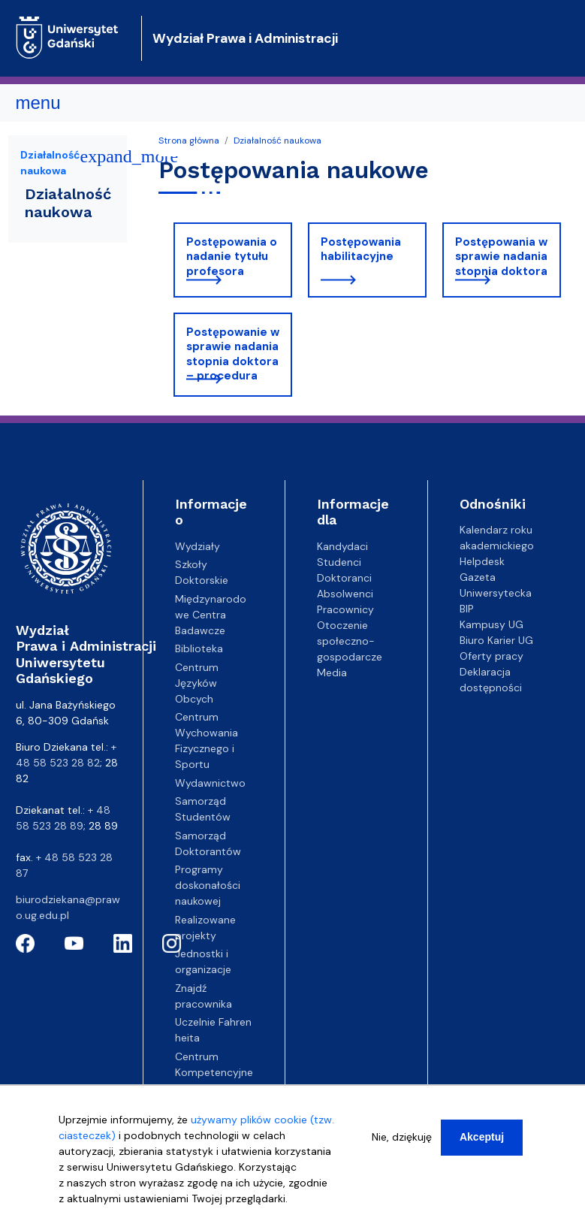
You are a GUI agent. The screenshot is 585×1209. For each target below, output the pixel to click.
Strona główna (188, 141)
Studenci (339, 562)
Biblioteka (199, 648)
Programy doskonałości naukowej (207, 885)
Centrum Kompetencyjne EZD (214, 1072)
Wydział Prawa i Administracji (245, 38)
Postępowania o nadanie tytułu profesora (231, 256)
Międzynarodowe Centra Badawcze (210, 614)
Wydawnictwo (210, 783)
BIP (467, 608)
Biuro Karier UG (496, 640)
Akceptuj (482, 1146)
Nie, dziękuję (402, 1146)
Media (332, 672)
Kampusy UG (491, 624)
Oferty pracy (491, 656)
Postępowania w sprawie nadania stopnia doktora (501, 256)
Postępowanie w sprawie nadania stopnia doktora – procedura (232, 354)
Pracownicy (345, 609)
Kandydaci (342, 546)
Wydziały (197, 546)
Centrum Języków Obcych (197, 683)
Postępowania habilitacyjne (361, 249)
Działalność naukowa (277, 141)
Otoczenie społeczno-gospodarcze (349, 640)
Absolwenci (345, 593)
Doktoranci (344, 578)
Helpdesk (482, 561)
